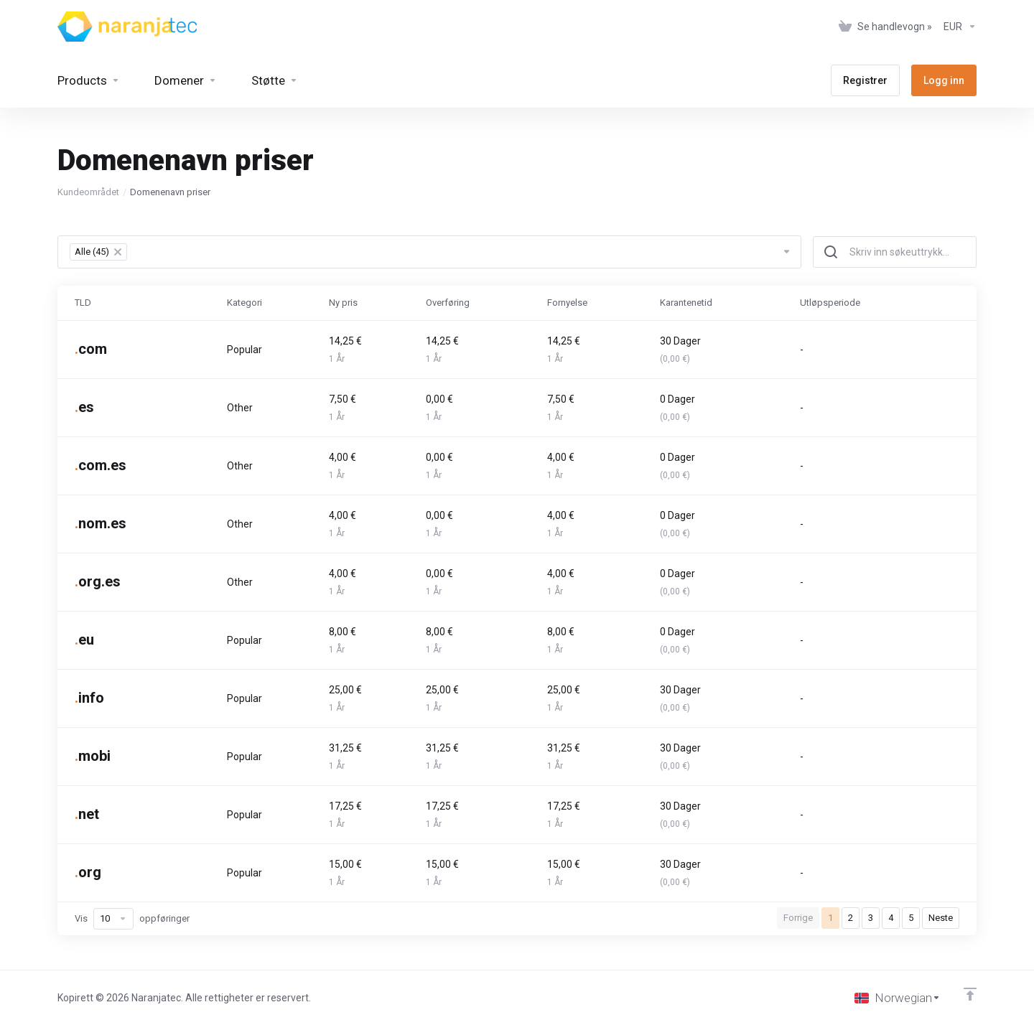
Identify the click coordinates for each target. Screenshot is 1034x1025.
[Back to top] (970, 994)
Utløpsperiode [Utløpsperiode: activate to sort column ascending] (830, 302)
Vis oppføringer (132, 919)
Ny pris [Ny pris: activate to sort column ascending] (343, 302)
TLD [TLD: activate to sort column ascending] (83, 302)
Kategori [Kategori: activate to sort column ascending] (244, 302)
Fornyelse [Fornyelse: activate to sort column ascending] (567, 302)
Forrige (798, 917)
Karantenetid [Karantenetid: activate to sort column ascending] (686, 302)
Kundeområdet (88, 192)
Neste (940, 917)
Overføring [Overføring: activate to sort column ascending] (448, 302)
